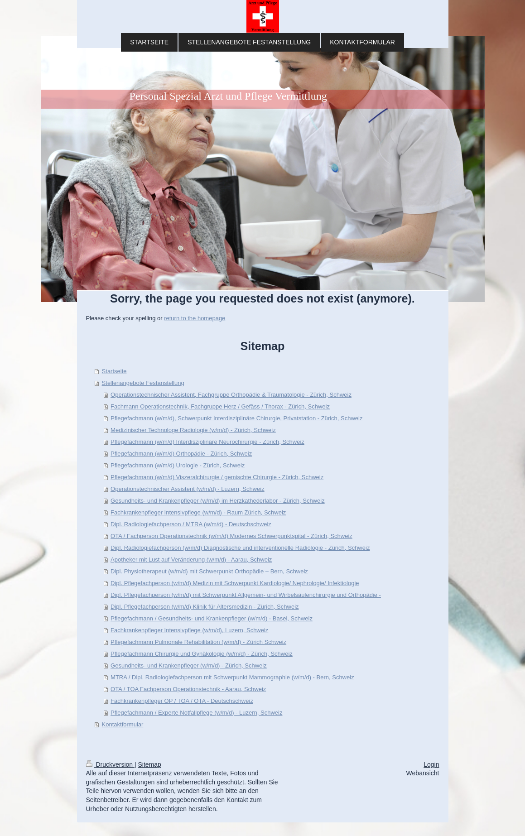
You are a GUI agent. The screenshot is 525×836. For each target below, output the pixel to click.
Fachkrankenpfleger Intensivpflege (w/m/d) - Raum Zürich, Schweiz (198, 512)
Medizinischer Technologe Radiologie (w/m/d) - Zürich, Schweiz (193, 430)
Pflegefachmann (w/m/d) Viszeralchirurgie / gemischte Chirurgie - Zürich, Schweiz (217, 477)
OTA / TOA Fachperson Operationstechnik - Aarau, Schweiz (188, 689)
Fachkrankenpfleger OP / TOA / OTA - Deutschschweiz (182, 700)
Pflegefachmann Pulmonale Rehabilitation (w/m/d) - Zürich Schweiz (198, 642)
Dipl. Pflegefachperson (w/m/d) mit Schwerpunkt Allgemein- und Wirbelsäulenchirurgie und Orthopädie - (246, 594)
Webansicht (422, 773)
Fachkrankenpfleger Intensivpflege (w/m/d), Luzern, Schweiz (189, 630)
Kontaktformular (123, 724)
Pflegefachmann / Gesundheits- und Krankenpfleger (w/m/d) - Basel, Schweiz (212, 618)
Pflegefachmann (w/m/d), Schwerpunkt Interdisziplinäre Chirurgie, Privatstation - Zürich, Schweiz (236, 418)
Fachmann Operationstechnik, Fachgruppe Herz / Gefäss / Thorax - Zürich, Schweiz (220, 406)
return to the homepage (194, 318)
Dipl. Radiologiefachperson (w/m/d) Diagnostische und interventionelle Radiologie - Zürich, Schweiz (240, 547)
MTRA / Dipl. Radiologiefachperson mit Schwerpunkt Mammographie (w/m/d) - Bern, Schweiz (232, 677)
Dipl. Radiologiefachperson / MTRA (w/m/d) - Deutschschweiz (191, 524)
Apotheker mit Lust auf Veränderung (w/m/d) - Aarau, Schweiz (191, 559)
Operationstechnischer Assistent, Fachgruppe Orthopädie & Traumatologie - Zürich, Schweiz (231, 394)
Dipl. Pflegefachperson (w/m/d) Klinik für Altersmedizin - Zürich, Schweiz (205, 606)
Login (431, 764)
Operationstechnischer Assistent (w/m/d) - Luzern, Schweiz (188, 488)
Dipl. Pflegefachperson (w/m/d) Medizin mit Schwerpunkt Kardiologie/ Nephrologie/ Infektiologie (235, 583)
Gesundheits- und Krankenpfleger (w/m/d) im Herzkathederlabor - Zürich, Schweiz (218, 500)
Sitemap (149, 764)
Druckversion (110, 764)
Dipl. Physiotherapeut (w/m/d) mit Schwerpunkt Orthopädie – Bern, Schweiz (209, 571)
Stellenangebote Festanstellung (143, 383)
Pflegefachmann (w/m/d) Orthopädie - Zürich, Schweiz (181, 453)
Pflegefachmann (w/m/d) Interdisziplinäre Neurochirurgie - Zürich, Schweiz (207, 441)
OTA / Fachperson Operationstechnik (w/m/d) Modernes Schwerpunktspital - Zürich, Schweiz (231, 536)
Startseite (114, 371)
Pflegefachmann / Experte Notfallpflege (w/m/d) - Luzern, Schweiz (196, 712)
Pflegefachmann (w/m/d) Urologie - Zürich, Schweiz (178, 465)
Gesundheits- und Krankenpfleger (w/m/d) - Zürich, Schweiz (189, 665)
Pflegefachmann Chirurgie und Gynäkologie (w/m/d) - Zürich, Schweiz (202, 653)
